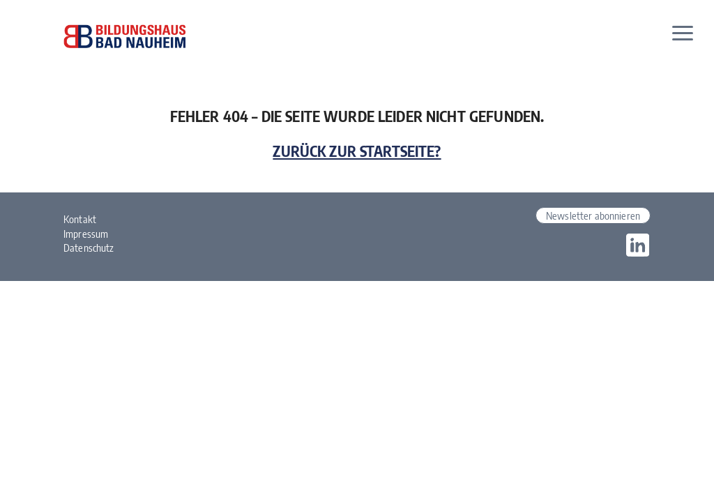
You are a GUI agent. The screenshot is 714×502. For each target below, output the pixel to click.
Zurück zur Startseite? (357, 151)
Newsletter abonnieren (593, 215)
